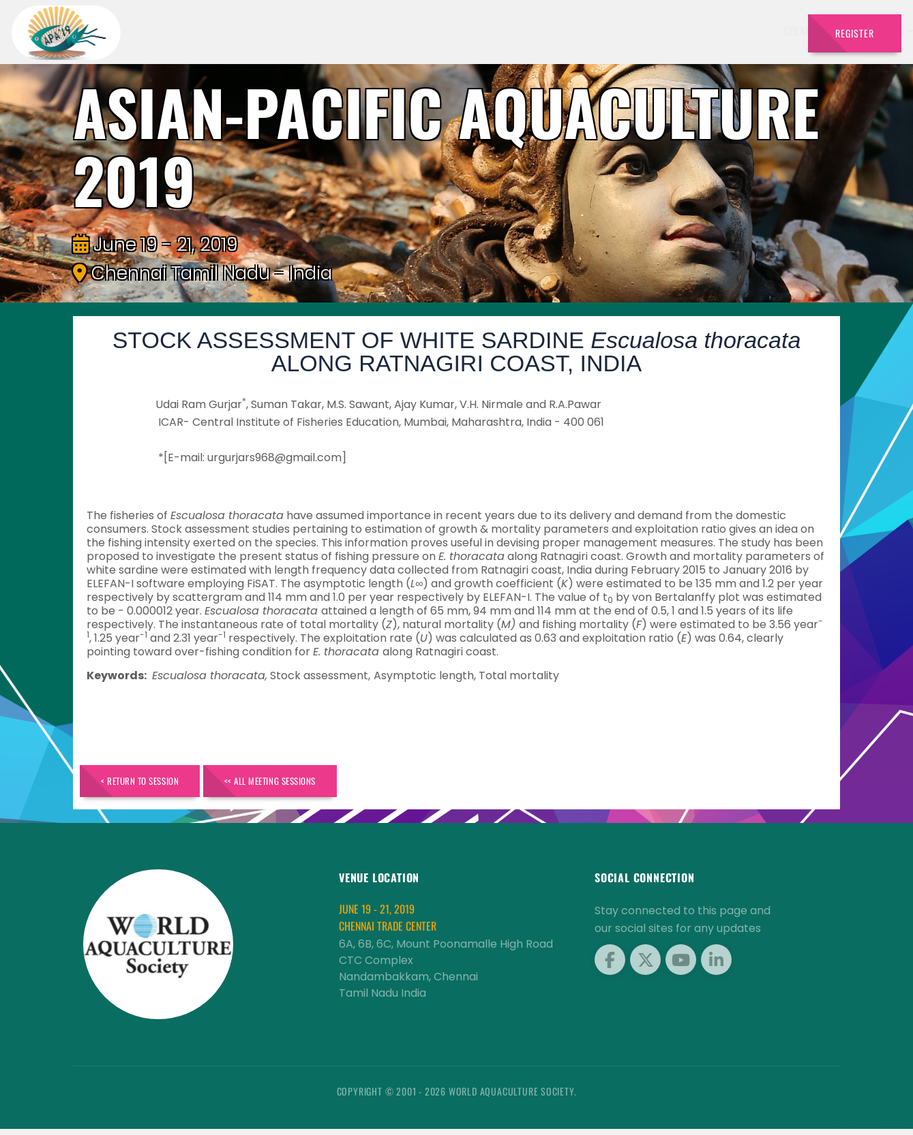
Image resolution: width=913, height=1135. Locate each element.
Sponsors (576, 30)
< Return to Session (152, 784)
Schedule (515, 30)
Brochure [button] (640, 30)
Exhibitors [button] (442, 30)
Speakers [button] (370, 30)
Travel (771, 30)
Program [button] (709, 30)
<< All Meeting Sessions (309, 784)
